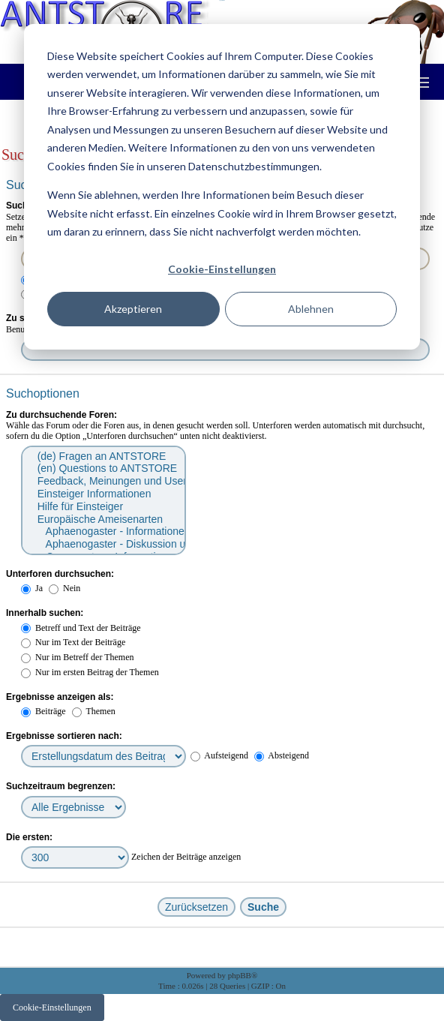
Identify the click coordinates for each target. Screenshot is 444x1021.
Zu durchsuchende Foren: (61, 415)
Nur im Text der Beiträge (73, 642)
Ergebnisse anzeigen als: (59, 697)
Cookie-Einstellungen (222, 269)
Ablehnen (311, 308)
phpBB (239, 975)
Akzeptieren (133, 308)
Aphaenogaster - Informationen (102, 531)
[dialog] (222, 187)
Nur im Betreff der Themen (77, 657)
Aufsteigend (219, 755)
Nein (64, 588)
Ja (32, 588)
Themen (94, 711)
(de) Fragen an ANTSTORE (102, 456)
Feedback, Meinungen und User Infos (102, 481)
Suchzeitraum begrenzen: (61, 786)
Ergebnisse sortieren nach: (64, 736)
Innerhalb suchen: (44, 613)
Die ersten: (29, 837)
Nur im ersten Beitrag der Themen (90, 672)
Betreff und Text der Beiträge (81, 628)
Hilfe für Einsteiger (102, 506)
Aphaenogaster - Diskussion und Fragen (102, 544)
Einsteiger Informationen (102, 494)
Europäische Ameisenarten (102, 519)
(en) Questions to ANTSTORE (102, 468)
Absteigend (281, 755)
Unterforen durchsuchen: (60, 574)
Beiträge (43, 711)
